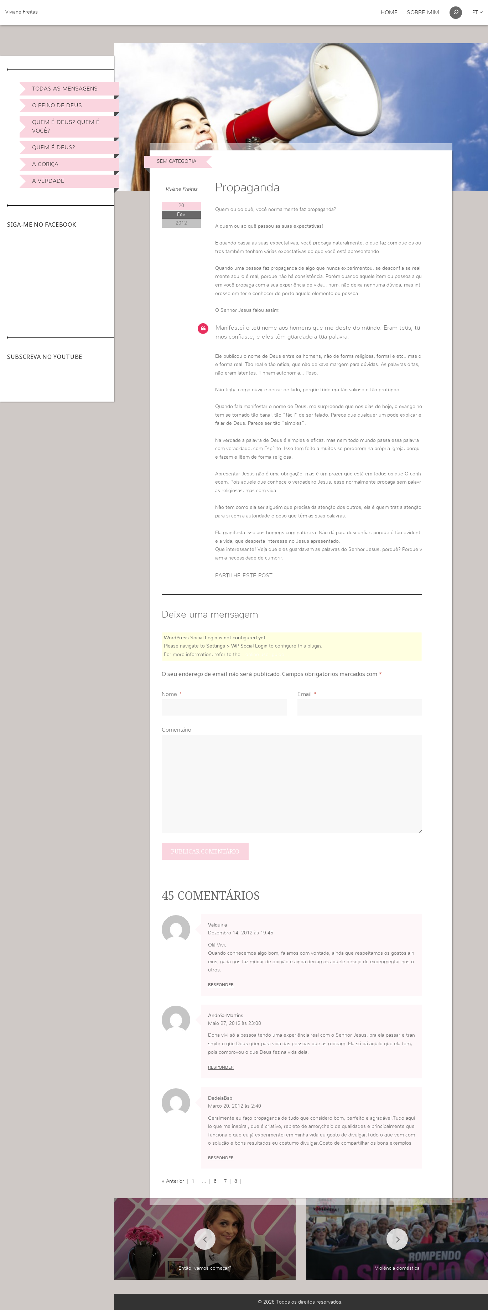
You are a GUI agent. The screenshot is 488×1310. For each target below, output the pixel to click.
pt (477, 12)
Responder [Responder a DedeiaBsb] (221, 1158)
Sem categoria (176, 161)
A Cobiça (45, 164)
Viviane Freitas (21, 12)
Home (389, 12)
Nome (169, 694)
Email (304, 694)
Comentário (176, 730)
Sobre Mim (423, 12)
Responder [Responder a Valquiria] (221, 984)
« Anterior (173, 1181)
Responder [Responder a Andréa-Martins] (221, 1067)
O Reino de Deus (57, 105)
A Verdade (48, 181)
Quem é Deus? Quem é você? (66, 126)
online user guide (264, 654)
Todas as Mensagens (65, 89)
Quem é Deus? (53, 147)
